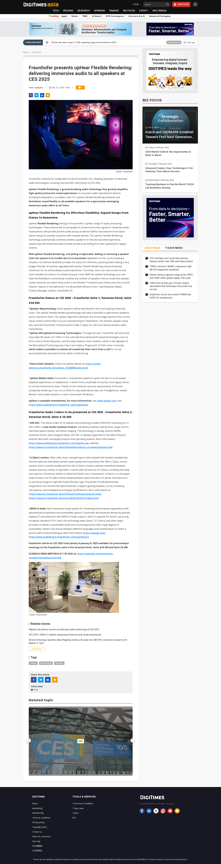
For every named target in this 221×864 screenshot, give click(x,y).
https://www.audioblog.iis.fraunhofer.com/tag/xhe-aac (59, 443)
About (35, 803)
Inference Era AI (136, 16)
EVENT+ (143, 10)
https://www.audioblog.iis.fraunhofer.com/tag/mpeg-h (59, 536)
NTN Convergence (115, 16)
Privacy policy (38, 822)
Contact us (37, 831)
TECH (56, 10)
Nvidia (74, 16)
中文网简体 (37, 850)
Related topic (41, 700)
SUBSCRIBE (181, 4)
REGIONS (68, 10)
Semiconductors (173, 42)
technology (45, 663)
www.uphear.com (106, 400)
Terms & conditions (41, 817)
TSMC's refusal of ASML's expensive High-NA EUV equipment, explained (171, 268)
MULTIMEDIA (159, 10)
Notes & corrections (41, 836)
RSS (74, 817)
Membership (38, 813)
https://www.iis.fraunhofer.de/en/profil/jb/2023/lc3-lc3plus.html (64, 498)
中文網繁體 (37, 846)
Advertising (37, 808)
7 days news (78, 808)
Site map (36, 841)
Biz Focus (37, 52)
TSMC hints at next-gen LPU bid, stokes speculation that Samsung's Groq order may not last (171, 286)
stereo (33, 663)
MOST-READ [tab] (152, 247)
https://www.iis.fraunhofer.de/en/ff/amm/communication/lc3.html (65, 494)
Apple (64, 16)
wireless (59, 663)
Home (25, 52)
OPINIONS (99, 10)
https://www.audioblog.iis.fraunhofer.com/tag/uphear (58, 404)
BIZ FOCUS (129, 10)
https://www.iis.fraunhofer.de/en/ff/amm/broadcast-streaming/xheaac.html (70, 447)
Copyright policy (39, 827)
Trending (54, 16)
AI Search (97, 16)
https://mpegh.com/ (94, 533)
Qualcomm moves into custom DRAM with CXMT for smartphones (170, 296)
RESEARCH (84, 10)
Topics (75, 813)
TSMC (85, 16)
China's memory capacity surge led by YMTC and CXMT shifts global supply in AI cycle (171, 276)
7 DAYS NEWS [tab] (174, 247)
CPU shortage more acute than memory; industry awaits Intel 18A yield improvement (171, 260)
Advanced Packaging (159, 16)
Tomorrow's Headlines (82, 803)
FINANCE (114, 10)
